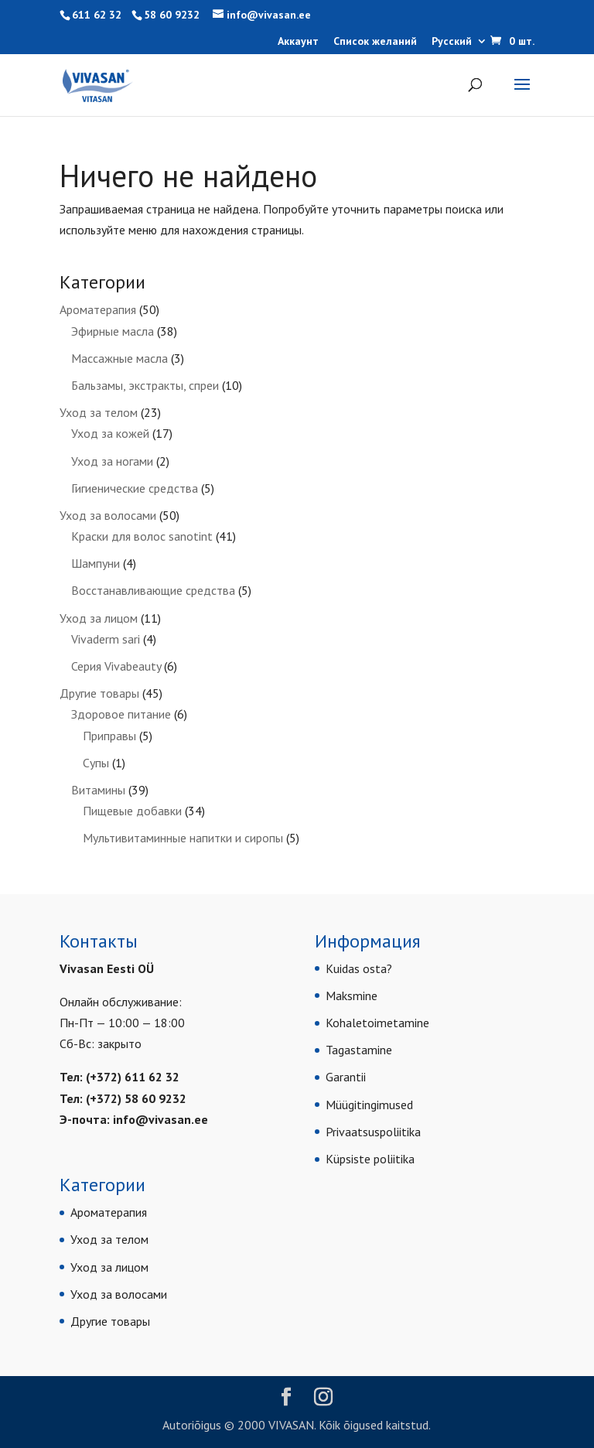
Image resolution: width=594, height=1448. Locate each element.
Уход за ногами (112, 461)
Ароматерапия (98, 309)
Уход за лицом (99, 618)
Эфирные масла (112, 331)
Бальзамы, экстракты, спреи (145, 385)
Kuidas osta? (359, 968)
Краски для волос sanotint (142, 536)
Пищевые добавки (132, 810)
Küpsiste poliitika (370, 1158)
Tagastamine (359, 1049)
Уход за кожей (110, 433)
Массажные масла (119, 358)
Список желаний (375, 42)
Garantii (346, 1076)
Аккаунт (298, 42)
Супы (96, 762)
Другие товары (99, 693)
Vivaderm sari (105, 639)
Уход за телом (99, 412)
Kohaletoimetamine (377, 1022)
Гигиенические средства (134, 488)
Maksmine (351, 995)
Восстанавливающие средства (153, 590)
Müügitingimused (369, 1104)
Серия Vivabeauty (116, 666)
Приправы (109, 735)
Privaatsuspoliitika (373, 1131)
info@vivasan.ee (160, 1119)
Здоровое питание (121, 714)
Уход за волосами (108, 515)
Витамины (98, 789)
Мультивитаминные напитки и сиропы (183, 837)
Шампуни (95, 563)
